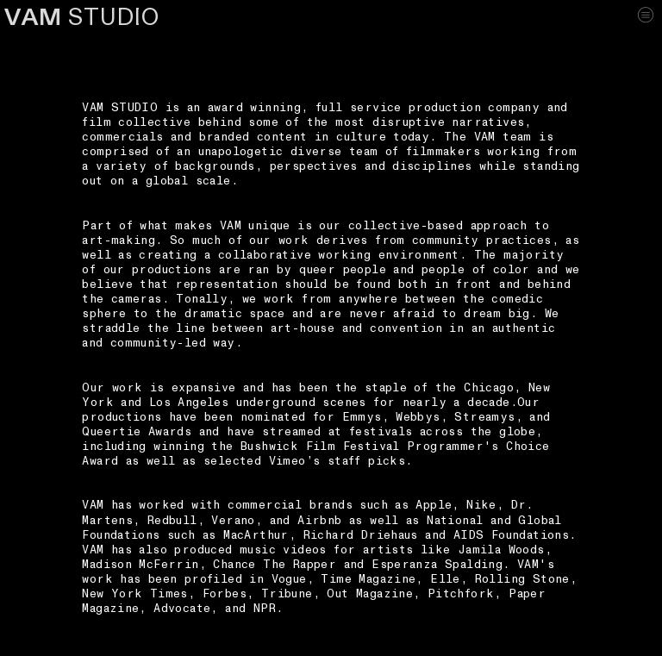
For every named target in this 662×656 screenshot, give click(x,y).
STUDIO (81, 18)
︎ (645, 14)
